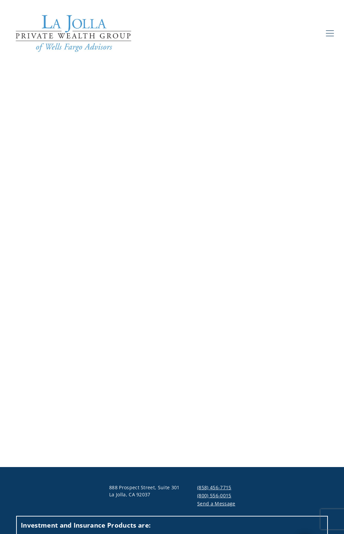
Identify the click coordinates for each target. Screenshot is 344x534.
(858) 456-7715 (214, 487)
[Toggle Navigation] (330, 33)
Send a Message (216, 503)
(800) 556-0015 (214, 495)
